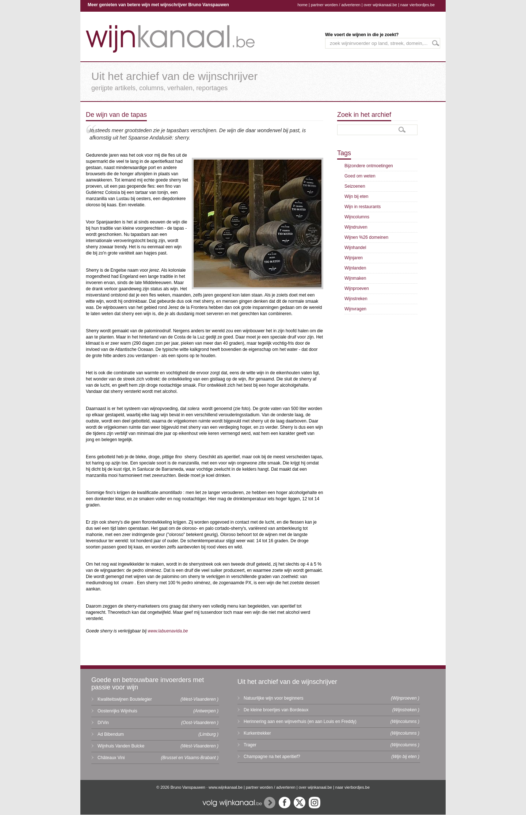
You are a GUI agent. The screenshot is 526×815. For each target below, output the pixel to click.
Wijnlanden (355, 268)
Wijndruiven (355, 227)
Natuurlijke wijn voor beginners (273, 698)
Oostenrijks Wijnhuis (117, 710)
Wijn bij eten (356, 196)
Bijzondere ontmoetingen (368, 165)
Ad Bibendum (111, 734)
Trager (250, 744)
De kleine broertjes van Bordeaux (276, 709)
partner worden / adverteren (336, 5)
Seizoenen (354, 186)
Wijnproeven (356, 288)
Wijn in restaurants (362, 206)
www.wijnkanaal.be (226, 787)
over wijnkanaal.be (380, 5)
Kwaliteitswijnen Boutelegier (125, 699)
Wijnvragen (355, 308)
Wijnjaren (353, 257)
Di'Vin (103, 722)
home (302, 5)
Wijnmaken (355, 278)
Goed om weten (360, 176)
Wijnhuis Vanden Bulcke (121, 746)
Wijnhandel (355, 247)
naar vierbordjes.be (417, 5)
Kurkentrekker (257, 733)
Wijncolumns (356, 216)
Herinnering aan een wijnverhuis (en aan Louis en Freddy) (300, 721)
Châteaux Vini (111, 757)
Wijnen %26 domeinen (366, 237)
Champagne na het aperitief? (272, 756)
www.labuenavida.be (168, 631)
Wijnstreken (355, 298)
